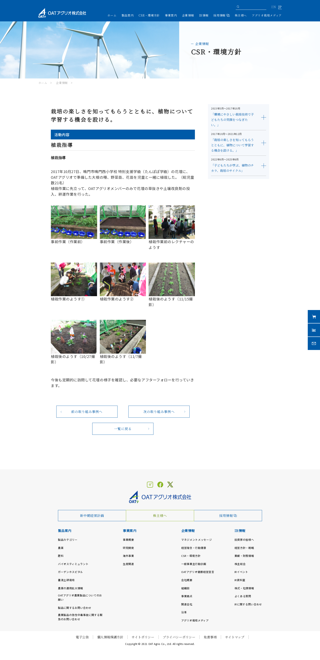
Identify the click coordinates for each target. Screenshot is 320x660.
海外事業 (128, 556)
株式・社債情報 (244, 588)
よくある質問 (242, 596)
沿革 (184, 612)
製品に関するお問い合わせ (74, 608)
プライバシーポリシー (179, 637)
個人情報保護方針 (110, 637)
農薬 (60, 548)
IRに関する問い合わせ (248, 604)
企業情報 (62, 83)
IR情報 (239, 530)
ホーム (111, 15)
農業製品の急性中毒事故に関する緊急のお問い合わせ (80, 617)
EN (273, 7)
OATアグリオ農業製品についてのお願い (80, 597)
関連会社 (186, 604)
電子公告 (82, 637)
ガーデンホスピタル (70, 572)
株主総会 (240, 564)
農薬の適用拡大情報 (70, 588)
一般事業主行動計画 (193, 564)
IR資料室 (239, 580)
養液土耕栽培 (66, 580)
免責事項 (210, 637)
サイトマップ (234, 637)
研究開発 (128, 548)
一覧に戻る (123, 428)
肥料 (60, 556)
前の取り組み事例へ (87, 411)
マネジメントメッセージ (196, 540)
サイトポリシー (143, 637)
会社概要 (186, 580)
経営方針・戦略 (244, 548)
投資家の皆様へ (244, 540)
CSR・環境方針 (149, 15)
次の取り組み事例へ (159, 411)
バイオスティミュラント (73, 564)
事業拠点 (186, 596)
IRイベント (241, 572)
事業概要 (128, 540)
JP (280, 7)
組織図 (185, 588)
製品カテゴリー (68, 540)
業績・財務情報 (244, 556)
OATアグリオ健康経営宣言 (197, 572)
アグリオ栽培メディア (267, 15)
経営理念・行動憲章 (193, 548)
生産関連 (128, 564)
